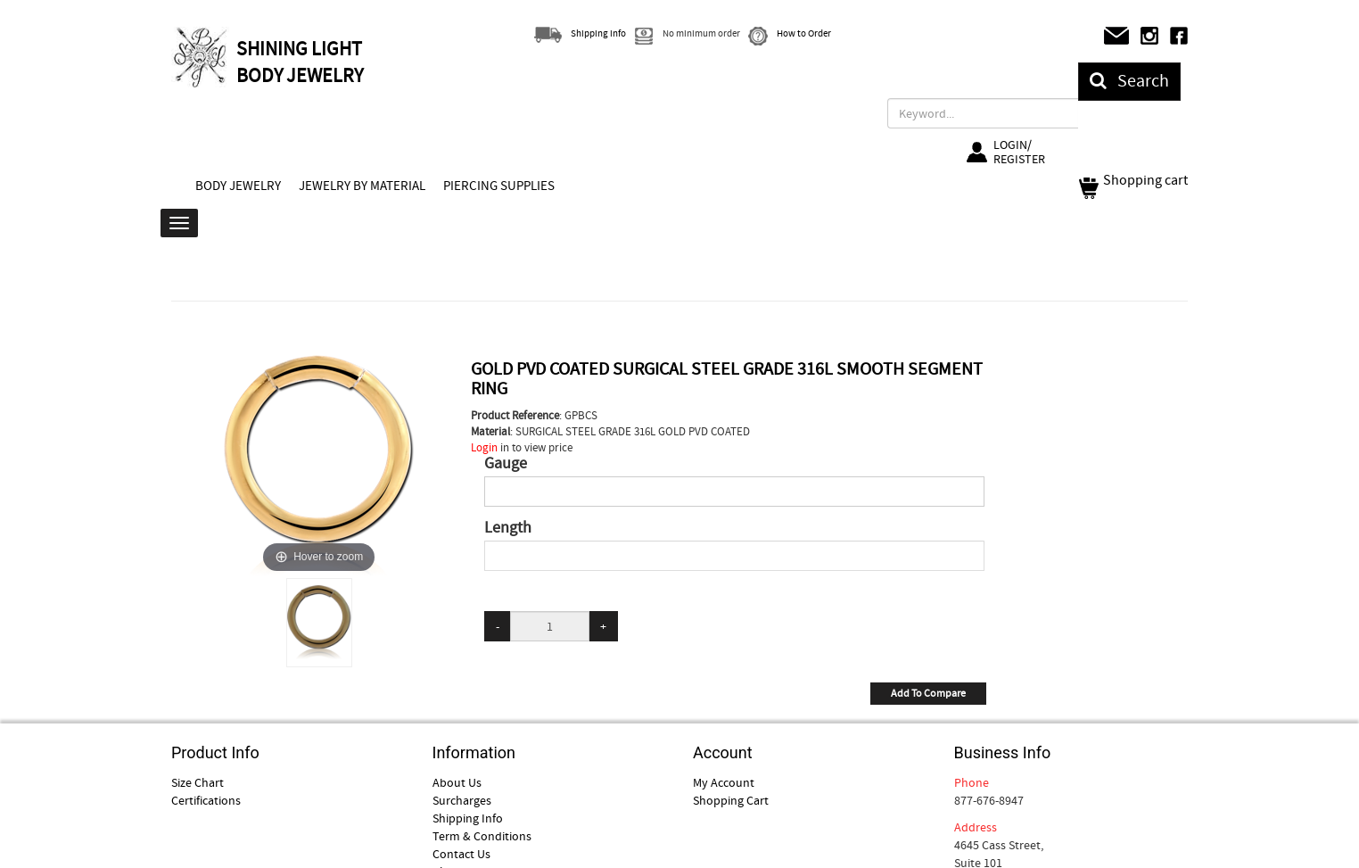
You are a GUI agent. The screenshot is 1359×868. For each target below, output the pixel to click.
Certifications (206, 800)
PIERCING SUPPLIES (499, 185)
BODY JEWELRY (238, 185)
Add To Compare (928, 693)
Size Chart (197, 782)
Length (507, 528)
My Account (723, 782)
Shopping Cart (731, 800)
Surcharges (461, 800)
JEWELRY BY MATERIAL (362, 185)
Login (484, 447)
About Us (457, 782)
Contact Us (461, 854)
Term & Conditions (481, 836)
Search (1129, 81)
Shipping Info (467, 818)
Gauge (505, 464)
